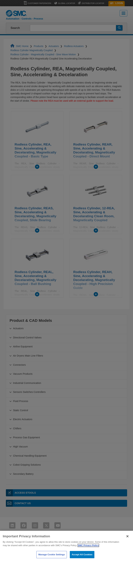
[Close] (127, 546)
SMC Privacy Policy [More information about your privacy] (88, 555)
